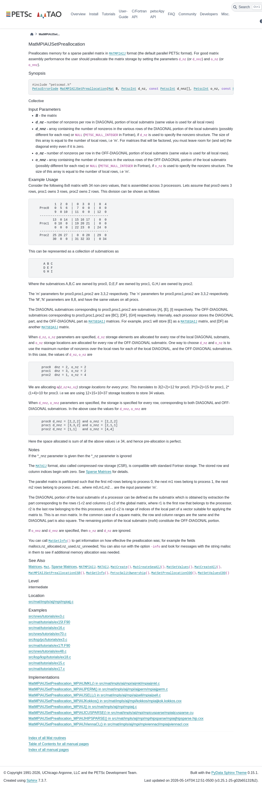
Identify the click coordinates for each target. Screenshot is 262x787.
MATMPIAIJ (117, 53)
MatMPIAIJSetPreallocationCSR (54, 573)
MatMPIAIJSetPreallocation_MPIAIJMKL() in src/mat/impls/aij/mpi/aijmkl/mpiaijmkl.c (94, 683)
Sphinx (32, 780)
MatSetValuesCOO (212, 573)
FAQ (171, 14)
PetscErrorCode (45, 89)
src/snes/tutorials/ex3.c (46, 616)
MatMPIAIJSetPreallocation (83, 89)
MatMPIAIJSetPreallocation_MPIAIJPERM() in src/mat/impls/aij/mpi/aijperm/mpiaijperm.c (98, 689)
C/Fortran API (139, 14)
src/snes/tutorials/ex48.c (47, 651)
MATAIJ (41, 466)
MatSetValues (178, 567)
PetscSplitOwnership (128, 573)
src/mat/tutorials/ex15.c (46, 663)
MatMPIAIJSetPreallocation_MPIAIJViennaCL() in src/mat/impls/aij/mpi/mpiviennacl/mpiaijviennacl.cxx (108, 724)
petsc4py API (157, 14)
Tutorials (108, 14)
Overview (78, 14)
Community (187, 14)
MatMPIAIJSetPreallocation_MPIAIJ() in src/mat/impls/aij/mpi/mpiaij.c (82, 707)
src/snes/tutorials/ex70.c (47, 634)
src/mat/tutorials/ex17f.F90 (49, 645)
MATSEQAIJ (97, 321)
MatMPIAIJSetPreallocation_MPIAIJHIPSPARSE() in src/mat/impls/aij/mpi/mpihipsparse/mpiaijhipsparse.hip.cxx (115, 718)
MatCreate (119, 567)
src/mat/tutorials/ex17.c (46, 669)
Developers (209, 14)
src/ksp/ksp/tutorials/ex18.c (49, 657)
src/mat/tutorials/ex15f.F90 (49, 622)
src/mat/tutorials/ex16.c (46, 628)
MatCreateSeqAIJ (147, 567)
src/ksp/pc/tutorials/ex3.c (47, 639)
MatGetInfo (57, 541)
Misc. (225, 14)
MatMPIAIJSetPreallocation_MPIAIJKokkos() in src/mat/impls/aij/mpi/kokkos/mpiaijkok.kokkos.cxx (105, 701)
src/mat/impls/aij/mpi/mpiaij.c (51, 602)
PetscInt (128, 89)
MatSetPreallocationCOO (171, 573)
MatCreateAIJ (205, 567)
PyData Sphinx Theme (229, 773)
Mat (111, 89)
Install (93, 14)
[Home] (31, 34)
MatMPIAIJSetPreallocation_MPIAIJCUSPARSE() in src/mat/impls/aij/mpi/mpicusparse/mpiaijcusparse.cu (111, 713)
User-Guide (123, 14)
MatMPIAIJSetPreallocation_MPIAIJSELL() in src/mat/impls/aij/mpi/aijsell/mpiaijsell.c (94, 695)
